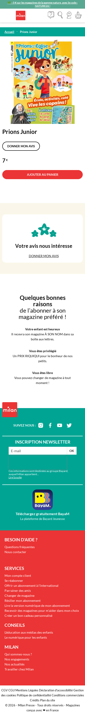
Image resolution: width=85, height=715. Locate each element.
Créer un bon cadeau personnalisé (28, 615)
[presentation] (38, 462)
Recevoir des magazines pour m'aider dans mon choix (42, 610)
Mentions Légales (26, 690)
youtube (59, 425)
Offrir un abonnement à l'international (31, 585)
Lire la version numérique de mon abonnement (37, 605)
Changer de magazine (19, 595)
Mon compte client (18, 575)
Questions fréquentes (20, 547)
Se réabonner (14, 580)
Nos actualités (14, 664)
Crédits (34, 700)
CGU (11, 690)
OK (71, 451)
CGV (4, 690)
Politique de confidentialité (34, 695)
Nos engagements (17, 659)
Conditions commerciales (68, 695)
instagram (40, 425)
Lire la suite (15, 477)
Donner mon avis (21, 146)
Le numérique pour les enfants (26, 637)
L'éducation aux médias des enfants (29, 632)
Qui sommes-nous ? (18, 654)
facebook (50, 425)
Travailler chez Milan (19, 669)
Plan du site (47, 700)
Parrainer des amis (18, 590)
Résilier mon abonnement (23, 600)
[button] (69, 15)
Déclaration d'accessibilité (56, 690)
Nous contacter (15, 552)
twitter (69, 425)
